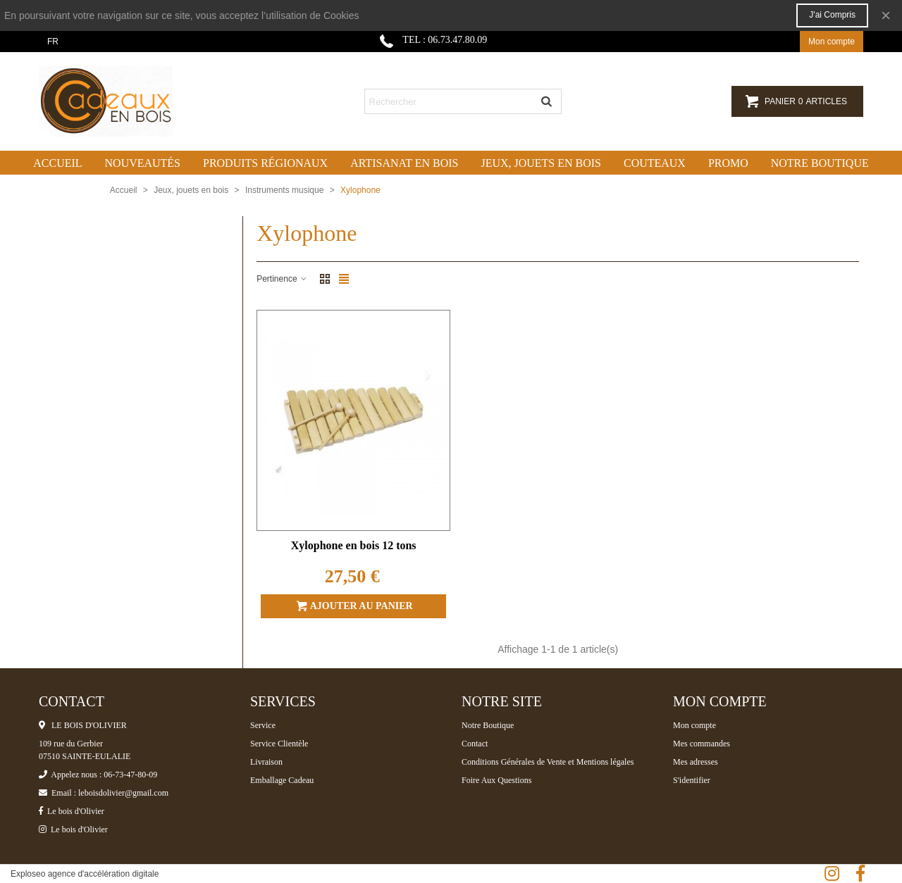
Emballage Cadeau (282, 780)
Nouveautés (142, 163)
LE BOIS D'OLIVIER (83, 725)
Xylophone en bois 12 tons (353, 545)
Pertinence (282, 279)
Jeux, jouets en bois (541, 163)
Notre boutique (820, 163)
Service (263, 725)
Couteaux (655, 163)
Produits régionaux (265, 163)
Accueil (57, 163)
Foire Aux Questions (496, 780)
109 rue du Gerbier (71, 744)
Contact (475, 744)
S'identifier (691, 780)
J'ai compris (832, 15)
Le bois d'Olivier (71, 811)
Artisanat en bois (404, 163)
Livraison (266, 762)
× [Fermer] (886, 15)
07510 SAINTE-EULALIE (84, 756)
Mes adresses (695, 762)
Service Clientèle (279, 744)
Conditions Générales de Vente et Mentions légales (548, 762)
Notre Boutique (488, 725)
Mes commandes (701, 744)
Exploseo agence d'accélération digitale (85, 874)
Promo (728, 163)
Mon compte (694, 725)
